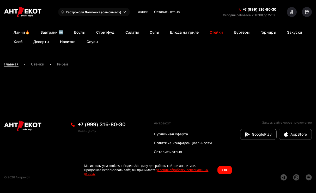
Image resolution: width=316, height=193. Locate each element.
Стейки (216, 32)
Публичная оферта (171, 134)
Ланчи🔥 (21, 32)
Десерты (41, 41)
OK (224, 169)
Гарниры (268, 32)
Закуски (294, 32)
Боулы (79, 32)
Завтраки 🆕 (51, 32)
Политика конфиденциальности (183, 143)
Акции (143, 12)
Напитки (68, 41)
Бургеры (242, 32)
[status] (158, 170)
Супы (154, 32)
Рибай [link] (62, 64)
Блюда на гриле (184, 32)
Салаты (132, 32)
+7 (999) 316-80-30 (102, 124)
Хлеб (18, 41)
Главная (11, 64)
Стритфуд (105, 32)
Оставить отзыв (167, 12)
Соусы (92, 41)
